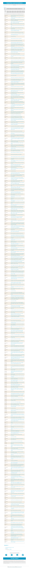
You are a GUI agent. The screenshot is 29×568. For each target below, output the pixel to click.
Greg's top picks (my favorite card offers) (16, 38)
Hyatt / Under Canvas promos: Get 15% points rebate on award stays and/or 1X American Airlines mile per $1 (17, 97)
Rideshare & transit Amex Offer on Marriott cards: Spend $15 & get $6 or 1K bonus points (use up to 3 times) (17, 360)
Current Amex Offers (13, 75)
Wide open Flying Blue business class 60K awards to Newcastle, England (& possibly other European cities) (17, 513)
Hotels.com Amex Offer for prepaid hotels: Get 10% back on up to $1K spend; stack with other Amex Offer (17, 468)
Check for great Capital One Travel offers (16, 154)
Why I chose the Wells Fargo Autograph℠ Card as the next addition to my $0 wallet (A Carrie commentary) (17, 175)
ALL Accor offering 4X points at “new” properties (17, 365)
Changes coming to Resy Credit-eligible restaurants (17, 280)
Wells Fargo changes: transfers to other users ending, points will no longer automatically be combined (17, 389)
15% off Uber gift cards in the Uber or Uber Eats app (17, 156)
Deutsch (19, 567)
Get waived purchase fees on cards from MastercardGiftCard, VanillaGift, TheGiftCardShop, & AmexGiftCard (17, 477)
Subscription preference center (10, 547)
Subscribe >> (6, 545)
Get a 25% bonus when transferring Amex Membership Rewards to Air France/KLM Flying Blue (17, 516)
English (8, 567)
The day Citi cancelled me (14, 460)
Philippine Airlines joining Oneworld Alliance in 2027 (17, 391)
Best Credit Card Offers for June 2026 (16, 510)
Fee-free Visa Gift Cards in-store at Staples (16, 40)
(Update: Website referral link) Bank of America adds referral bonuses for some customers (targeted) (17, 372)
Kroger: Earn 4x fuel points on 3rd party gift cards (17, 77)
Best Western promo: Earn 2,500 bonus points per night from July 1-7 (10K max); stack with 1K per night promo (17, 491)
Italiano (14, 567)
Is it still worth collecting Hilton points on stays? (17, 32)
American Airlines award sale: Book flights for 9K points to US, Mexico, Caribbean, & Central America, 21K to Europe (17, 136)
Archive (7, 548)
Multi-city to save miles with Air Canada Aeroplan (17, 318)
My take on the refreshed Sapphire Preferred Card (17, 334)
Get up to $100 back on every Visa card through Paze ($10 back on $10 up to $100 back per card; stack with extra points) (17, 278)
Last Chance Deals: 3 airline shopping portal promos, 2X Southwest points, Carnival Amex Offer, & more (17, 293)
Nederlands (16, 567)
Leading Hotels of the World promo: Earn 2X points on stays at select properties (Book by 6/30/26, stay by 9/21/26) (17, 84)
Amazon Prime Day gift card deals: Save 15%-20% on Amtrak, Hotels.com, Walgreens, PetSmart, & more (17, 138)
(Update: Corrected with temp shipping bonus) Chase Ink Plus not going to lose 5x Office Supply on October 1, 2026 (17, 146)
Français (11, 567)
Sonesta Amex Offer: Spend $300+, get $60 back (17, 126)
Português (10, 567)
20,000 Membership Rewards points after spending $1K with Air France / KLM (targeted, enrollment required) (17, 535)
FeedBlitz (10, 549)
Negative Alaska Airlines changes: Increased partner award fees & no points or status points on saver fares (17, 480)
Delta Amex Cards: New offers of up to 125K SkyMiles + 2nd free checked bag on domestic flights (17, 445)
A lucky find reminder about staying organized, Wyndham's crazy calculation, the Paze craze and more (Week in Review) (17, 178)
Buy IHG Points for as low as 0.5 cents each (16, 131)
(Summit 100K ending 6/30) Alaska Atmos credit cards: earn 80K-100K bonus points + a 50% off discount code (17, 128)
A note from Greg (13, 36)
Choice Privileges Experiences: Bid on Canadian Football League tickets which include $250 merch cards (17, 352)
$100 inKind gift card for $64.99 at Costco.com (17, 152)
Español (13, 567)
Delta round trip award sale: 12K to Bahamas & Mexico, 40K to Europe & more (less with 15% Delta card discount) (17, 102)
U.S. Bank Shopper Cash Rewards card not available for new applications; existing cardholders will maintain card (17, 105)
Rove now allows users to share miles (16, 320)
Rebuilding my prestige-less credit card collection (17, 88)
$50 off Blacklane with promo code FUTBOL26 (17, 522)
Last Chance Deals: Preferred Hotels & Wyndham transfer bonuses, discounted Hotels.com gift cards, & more (17, 415)
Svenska (18, 567)
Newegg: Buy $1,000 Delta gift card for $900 (17, 86)
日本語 (20, 567)
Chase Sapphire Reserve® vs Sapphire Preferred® (17, 265)
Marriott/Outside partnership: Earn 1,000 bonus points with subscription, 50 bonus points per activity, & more (17, 343)
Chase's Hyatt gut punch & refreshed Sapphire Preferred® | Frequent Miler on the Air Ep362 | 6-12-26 (17, 303)
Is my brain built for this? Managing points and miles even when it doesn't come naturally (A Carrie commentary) (17, 45)
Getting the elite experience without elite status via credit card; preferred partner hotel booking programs (17, 62)
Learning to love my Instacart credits (16, 488)
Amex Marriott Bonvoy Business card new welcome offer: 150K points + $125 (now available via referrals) (17, 190)
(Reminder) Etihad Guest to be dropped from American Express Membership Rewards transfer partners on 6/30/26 (17, 119)
